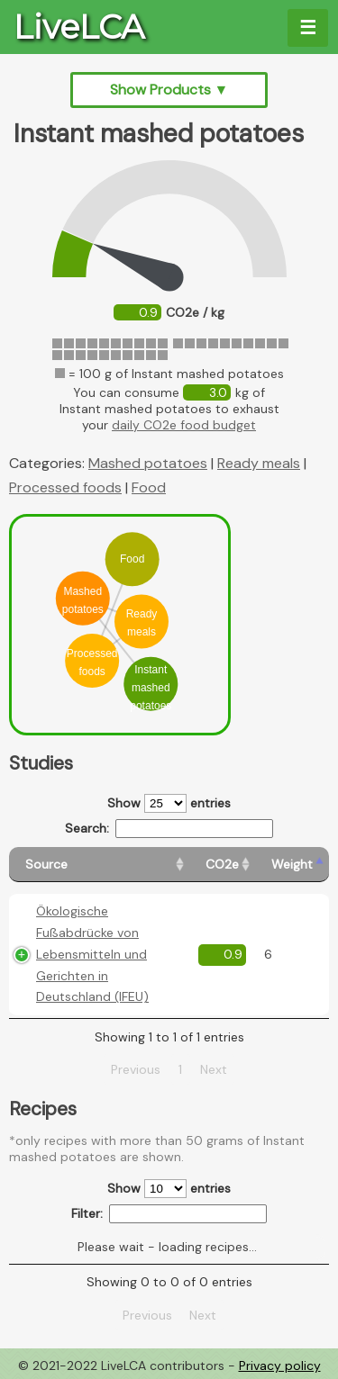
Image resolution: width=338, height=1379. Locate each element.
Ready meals (258, 463)
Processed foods (65, 487)
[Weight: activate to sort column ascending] (292, 864)
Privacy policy (280, 1365)
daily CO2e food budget (184, 425)
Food (149, 487)
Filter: (169, 1213)
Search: (169, 828)
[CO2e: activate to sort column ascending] (222, 864)
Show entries (169, 803)
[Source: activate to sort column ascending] (99, 864)
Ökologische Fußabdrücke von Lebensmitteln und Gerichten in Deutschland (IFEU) (92, 954)
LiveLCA (79, 27)
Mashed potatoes (147, 463)
